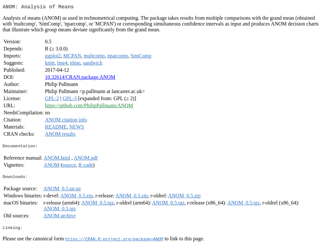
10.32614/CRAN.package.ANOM (80, 78)
